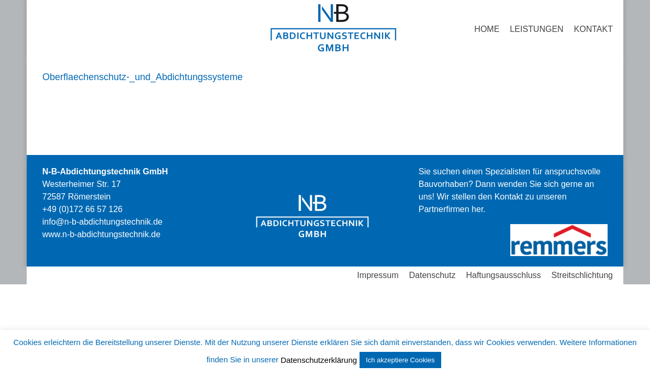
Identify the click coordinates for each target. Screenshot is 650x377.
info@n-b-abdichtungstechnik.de (102, 221)
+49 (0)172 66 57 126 (82, 209)
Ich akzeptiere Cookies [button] (400, 360)
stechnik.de (101, 234)
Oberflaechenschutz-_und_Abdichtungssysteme (142, 77)
